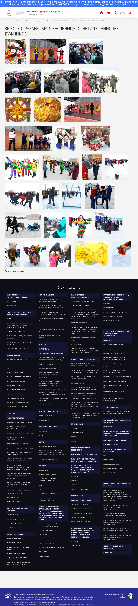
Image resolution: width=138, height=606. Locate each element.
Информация (75, 545)
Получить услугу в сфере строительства (20, 448)
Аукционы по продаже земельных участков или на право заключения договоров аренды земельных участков (52, 453)
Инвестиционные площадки (113, 344)
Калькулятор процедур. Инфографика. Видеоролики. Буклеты (20, 492)
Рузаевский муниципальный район (45, 11)
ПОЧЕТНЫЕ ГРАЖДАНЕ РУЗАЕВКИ (81, 522)
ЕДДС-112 (74, 437)
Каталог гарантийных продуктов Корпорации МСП (114, 393)
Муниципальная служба (15, 372)
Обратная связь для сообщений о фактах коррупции (53, 399)
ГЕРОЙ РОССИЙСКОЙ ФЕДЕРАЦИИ (81, 509)
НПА (104, 455)
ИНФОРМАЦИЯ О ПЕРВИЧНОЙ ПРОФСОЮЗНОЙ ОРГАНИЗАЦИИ (48, 525)
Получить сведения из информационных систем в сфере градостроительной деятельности (18, 467)
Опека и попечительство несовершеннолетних (47, 480)
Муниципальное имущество (48, 459)
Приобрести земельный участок (17, 444)
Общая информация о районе (17, 389)
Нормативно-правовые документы (82, 301)
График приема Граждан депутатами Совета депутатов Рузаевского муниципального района (19, 325)
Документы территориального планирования (17, 428)
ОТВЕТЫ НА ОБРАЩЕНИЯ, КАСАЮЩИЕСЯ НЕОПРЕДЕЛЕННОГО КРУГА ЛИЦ (18, 563)
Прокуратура (75, 428)
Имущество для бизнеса (111, 464)
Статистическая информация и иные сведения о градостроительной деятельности (19, 476)
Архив (9, 364)
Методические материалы (47, 368)
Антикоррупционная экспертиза (50, 364)
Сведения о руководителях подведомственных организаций (82, 365)
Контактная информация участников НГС (117, 377)
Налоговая (107, 553)
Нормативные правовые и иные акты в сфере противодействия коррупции (51, 359)
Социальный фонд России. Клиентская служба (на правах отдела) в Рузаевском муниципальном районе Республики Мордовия (83, 533)
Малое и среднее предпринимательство (80, 296)
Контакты (10, 527)
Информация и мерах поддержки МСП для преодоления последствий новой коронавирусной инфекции (84, 351)
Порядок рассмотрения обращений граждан (18, 548)
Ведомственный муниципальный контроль (116, 485)
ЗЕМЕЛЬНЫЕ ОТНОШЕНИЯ (46, 416)
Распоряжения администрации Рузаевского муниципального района (52, 313)
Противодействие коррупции (51, 353)
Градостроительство (15, 418)
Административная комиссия (17, 394)
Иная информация (45, 405)
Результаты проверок (14, 523)
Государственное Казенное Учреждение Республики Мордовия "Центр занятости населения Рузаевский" (82, 469)
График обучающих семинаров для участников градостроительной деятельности (18, 484)
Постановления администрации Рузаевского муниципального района (52, 307)
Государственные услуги (79, 489)
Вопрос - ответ (108, 460)
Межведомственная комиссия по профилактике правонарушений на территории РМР (117, 433)
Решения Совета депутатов (16, 331)
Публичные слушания (46, 325)
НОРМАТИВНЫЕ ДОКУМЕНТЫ (47, 530)
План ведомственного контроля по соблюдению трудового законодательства (115, 507)
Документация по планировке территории (17, 438)
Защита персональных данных (17, 407)
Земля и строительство (48, 412)
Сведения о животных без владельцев (113, 547)
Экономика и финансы (48, 427)
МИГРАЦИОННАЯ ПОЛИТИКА (47, 474)
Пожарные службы (77, 432)
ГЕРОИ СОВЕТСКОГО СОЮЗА (79, 504)
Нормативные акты (47, 295)
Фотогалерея (44, 349)
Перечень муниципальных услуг (114, 316)
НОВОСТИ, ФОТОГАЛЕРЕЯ (46, 543)
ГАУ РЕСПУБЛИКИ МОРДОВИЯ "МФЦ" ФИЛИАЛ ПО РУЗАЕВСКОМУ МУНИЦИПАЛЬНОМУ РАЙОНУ (116, 297)
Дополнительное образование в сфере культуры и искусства (84, 378)
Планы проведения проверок (16, 519)
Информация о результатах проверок (19, 377)
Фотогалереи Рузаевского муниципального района (33, 21)
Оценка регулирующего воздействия (80, 449)
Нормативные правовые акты (16, 501)
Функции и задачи (13, 515)
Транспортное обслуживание (16, 398)
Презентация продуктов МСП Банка (115, 381)
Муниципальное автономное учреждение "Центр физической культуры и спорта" (85, 371)
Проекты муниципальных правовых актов (51, 319)
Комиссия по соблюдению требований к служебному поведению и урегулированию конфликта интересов (53, 392)
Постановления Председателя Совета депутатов (19, 337)
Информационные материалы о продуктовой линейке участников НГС (116, 358)
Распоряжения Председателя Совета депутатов (19, 343)
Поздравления (12, 305)
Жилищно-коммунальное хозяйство (19, 402)
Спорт (41, 489)
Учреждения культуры (78, 383)
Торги (41, 442)
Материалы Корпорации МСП (112, 468)
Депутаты (10, 319)
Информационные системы (16, 381)
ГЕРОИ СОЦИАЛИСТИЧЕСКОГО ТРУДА (82, 517)
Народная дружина (110, 445)
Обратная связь (76, 344)
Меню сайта (9, 14)
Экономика (43, 431)
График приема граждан (15, 543)
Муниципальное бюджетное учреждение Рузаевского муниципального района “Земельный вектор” (85, 415)
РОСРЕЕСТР (107, 427)
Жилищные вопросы (13, 385)
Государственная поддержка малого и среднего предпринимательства (84, 339)
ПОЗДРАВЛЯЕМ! (43, 552)
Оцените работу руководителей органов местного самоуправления (116, 334)
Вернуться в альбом (14, 271)
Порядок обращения (14, 538)
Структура (11, 414)
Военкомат (75, 441)
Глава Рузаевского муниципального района (17, 296)
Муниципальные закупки (47, 446)
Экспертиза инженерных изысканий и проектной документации (19, 460)
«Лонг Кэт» (122, 597)
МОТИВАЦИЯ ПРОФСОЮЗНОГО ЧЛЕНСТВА (51, 547)
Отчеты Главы (11, 301)
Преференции (107, 349)
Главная (9, 21)
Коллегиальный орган (110, 472)
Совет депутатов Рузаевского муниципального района (19, 313)
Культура (42, 485)
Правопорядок (77, 424)
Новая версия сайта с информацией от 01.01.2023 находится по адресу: (69, 3)
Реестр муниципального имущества (115, 477)
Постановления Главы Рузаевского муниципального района (50, 300)
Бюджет (41, 435)
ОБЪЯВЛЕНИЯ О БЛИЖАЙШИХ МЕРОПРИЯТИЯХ (52, 539)
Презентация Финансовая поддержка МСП (116, 386)
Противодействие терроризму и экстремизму (116, 421)
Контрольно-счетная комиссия (84, 454)
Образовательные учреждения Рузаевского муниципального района (84, 388)
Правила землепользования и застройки (20, 433)
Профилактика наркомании (114, 440)
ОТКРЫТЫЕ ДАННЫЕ (110, 407)
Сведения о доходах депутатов (17, 349)
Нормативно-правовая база (112, 353)
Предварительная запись (111, 320)
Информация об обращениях (16, 553)
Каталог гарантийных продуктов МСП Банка (115, 365)
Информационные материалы (81, 305)
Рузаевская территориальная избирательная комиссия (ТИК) (83, 460)
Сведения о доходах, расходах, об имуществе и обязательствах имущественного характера (51, 383)
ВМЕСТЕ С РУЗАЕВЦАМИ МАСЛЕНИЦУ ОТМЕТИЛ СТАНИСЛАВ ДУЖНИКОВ (79, 21)
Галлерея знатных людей (81, 500)
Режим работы (77, 496)
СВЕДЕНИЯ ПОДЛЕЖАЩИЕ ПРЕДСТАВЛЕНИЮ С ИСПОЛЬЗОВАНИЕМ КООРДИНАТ (117, 412)
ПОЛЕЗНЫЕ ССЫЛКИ (45, 556)
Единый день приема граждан (17, 558)
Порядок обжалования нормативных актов (51, 330)
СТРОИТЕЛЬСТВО (44, 420)
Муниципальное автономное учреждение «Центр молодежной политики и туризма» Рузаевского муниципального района (85, 406)
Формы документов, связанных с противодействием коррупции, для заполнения (51, 375)
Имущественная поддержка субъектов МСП (114, 450)
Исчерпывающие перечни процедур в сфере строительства (19, 453)
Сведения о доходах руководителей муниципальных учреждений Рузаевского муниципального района (84, 396)
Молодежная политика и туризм (50, 493)
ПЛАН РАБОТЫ (43, 534)
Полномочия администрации (17, 359)
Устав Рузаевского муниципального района (51, 337)
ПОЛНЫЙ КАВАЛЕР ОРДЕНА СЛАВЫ (81, 513)
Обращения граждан (15, 534)
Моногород (108, 340)
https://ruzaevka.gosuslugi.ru (112, 4)
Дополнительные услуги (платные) (115, 312)
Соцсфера (43, 466)
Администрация (13, 355)
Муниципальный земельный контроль (18, 509)
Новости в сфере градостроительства (19, 422)
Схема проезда (76, 480)
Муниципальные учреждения (83, 359)
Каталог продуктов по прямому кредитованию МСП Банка (114, 371)
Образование (43, 470)
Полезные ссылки (13, 497)
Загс (8, 368)
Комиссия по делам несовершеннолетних (46, 499)
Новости (42, 344)
